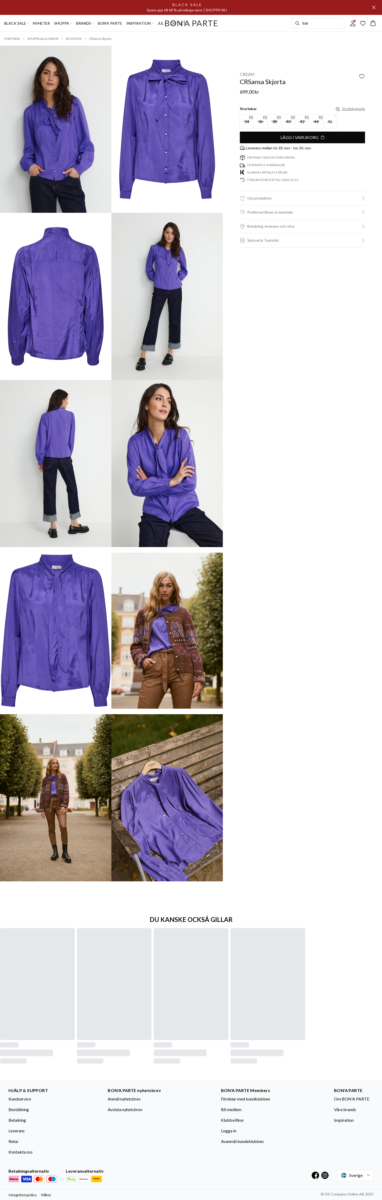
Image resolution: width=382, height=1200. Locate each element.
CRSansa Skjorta (100, 39)
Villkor (46, 1195)
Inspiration (344, 1120)
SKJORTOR (73, 39)
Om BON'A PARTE (351, 1098)
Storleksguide (350, 108)
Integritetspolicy (22, 1195)
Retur (13, 1141)
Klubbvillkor (232, 1120)
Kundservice (19, 1098)
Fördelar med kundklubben (245, 1098)
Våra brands (345, 1109)
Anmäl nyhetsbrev (124, 1098)
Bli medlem (231, 1109)
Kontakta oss (20, 1151)
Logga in (228, 1130)
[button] (302, 198)
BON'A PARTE (110, 23)
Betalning (17, 1120)
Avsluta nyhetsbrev (125, 1109)
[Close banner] (374, 7)
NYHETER (41, 23)
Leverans (16, 1130)
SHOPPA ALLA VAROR (42, 39)
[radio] (330, 121)
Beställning (18, 1109)
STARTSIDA (12, 39)
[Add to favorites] (362, 76)
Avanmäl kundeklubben (242, 1141)
